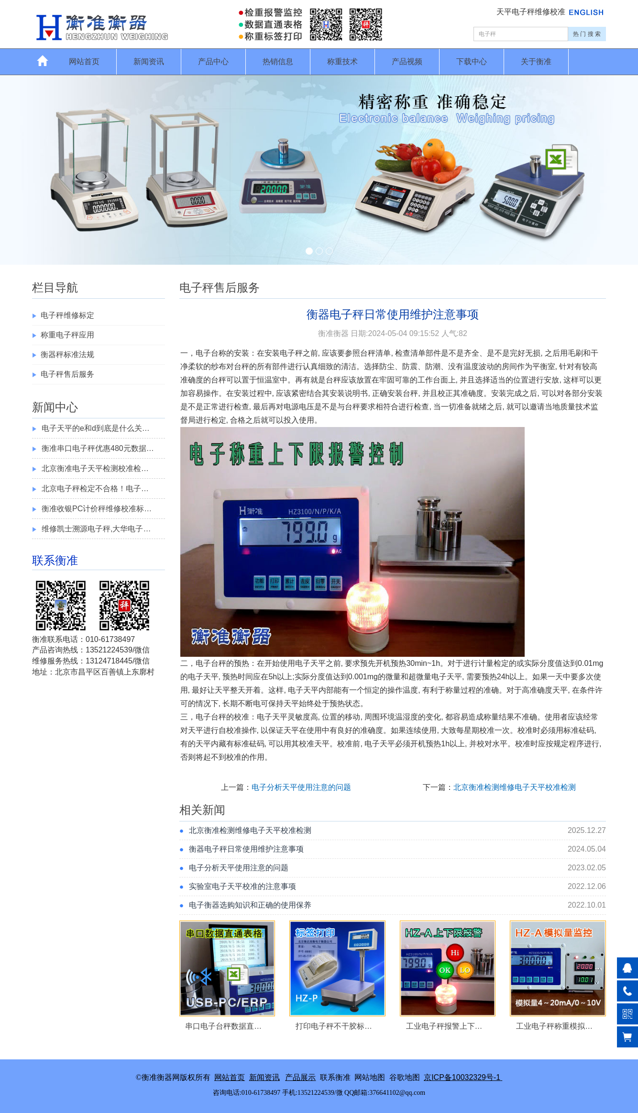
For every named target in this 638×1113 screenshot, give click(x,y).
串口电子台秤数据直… (223, 1026)
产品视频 (407, 61)
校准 (241, 717)
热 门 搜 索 (587, 34)
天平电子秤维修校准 (531, 12)
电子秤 (291, 353)
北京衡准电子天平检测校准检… (95, 468)
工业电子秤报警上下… (444, 1026)
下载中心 (471, 61)
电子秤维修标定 (67, 315)
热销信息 (278, 61)
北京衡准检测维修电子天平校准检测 (514, 787)
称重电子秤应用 (67, 335)
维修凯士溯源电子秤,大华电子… (96, 529)
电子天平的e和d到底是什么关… (96, 428)
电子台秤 (211, 663)
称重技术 (342, 61)
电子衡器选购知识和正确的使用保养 (250, 905)
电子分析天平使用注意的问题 (301, 787)
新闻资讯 (148, 61)
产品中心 (213, 61)
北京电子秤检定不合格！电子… (95, 488)
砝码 (586, 730)
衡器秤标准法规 (67, 354)
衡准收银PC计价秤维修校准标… (97, 509)
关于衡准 (536, 61)
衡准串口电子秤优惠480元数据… (98, 448)
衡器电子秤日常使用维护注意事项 (246, 849)
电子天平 (310, 663)
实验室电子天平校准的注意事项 (242, 886)
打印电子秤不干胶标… (334, 1026)
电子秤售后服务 (67, 374)
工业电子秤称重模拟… (554, 1026)
